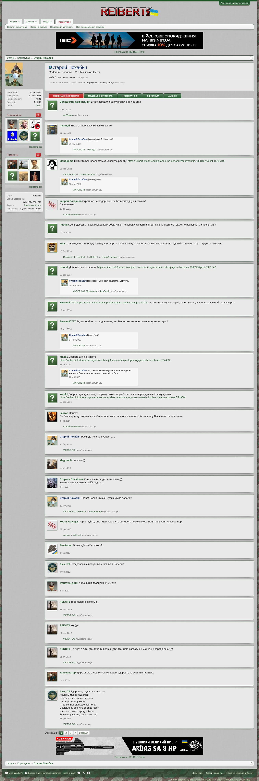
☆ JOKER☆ (92, 257)
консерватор (95, 511)
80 (38, 155)
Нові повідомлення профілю (90, 27)
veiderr (66, 535)
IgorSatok (104, 291)
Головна (78, 773)
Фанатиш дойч (69, 582)
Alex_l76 (65, 564)
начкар (64, 413)
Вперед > (83, 733)
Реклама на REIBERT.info (129, 51)
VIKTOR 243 (79, 149)
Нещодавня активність (61, 27)
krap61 (64, 356)
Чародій (65, 125)
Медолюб (66, 460)
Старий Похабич (87, 174)
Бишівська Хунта (32, 205)
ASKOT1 (65, 601)
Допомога (197, 773)
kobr (62, 243)
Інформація (153, 96)
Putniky (64, 224)
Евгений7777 (68, 302)
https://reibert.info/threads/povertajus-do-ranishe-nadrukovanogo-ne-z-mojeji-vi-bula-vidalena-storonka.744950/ (122, 397)
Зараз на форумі (39, 27)
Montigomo (66, 160)
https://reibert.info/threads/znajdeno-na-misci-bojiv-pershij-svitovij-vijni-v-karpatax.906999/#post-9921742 (156, 267)
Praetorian (66, 545)
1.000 (38, 105)
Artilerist (77, 535)
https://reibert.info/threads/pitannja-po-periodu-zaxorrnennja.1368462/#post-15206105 (176, 160)
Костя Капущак (69, 521)
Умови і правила (214, 773)
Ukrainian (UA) (15, 773)
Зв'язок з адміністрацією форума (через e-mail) (51, 773)
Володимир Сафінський (75, 101)
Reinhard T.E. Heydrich (74, 257)
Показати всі (35, 147)
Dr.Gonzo (81, 511)
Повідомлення (129, 96)
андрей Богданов (71, 201)
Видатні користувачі (17, 27)
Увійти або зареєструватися (234, 3)
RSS (88, 773)
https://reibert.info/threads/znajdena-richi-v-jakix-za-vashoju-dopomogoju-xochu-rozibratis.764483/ (115, 360)
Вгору (83, 773)
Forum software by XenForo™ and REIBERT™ (212, 779)
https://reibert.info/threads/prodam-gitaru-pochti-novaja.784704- (112, 302)
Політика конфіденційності (240, 773)
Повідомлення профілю (66, 96)
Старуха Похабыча (72, 479)
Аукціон (172, 96)
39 (38, 115)
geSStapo (68, 115)
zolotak (64, 267)
